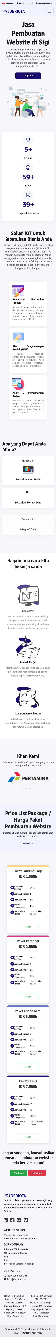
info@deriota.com (44, 3)
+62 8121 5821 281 (15, 1275)
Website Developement (16, 1235)
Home (7, 1296)
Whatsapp (19, 1173)
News (23, 1312)
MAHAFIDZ (37, 1306)
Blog (6, 1256)
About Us (9, 1299)
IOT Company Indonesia (15, 1252)
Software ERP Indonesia (16, 1249)
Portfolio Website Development (20, 1238)
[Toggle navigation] (49, 11)
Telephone (28, 75)
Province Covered (14, 1302)
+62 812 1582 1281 (25, 3)
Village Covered (11, 1312)
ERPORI (43, 1299)
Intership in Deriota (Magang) (19, 1263)
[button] (22, 788)
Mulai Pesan (28, 843)
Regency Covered (12, 1306)
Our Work (19, 1299)
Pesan (28, 926)
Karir (6, 1260)
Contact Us (18, 1316)
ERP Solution (18, 1296)
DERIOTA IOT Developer (41, 1302)
